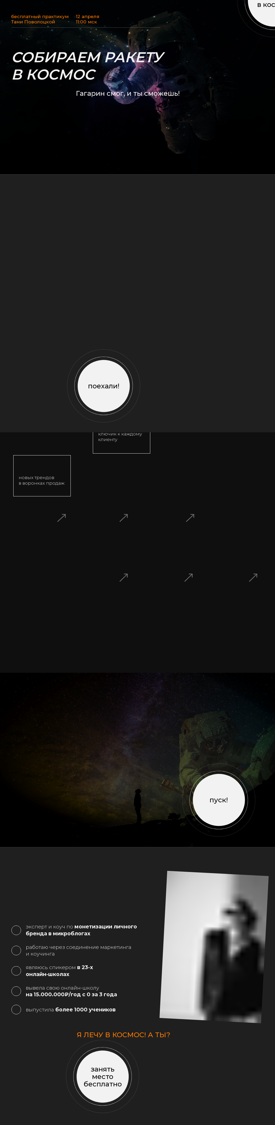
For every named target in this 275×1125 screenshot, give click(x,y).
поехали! (103, 386)
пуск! (219, 800)
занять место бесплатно (103, 1076)
